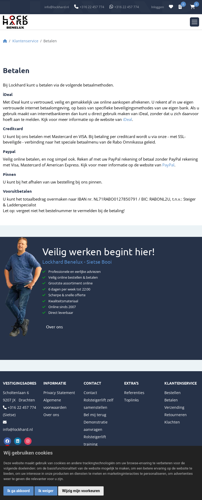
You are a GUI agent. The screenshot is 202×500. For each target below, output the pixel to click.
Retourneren (175, 414)
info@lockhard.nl (56, 7)
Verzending (174, 407)
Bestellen (172, 392)
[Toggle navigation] (194, 22)
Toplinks (131, 399)
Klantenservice (25, 40)
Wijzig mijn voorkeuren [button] (81, 491)
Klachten (172, 422)
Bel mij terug (95, 414)
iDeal (127, 119)
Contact (90, 392)
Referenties (134, 392)
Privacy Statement (59, 392)
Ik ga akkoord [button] (18, 491)
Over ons (52, 326)
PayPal (168, 164)
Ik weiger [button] (45, 491)
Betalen (171, 399)
